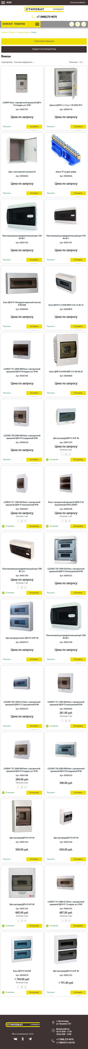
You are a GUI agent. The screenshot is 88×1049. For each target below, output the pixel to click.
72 (75, 62)
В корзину (78, 460)
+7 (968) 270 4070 (65, 1039)
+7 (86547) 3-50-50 (65, 1043)
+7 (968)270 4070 (46, 17)
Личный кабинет (77, 3)
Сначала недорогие (16, 62)
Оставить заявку (34, 127)
